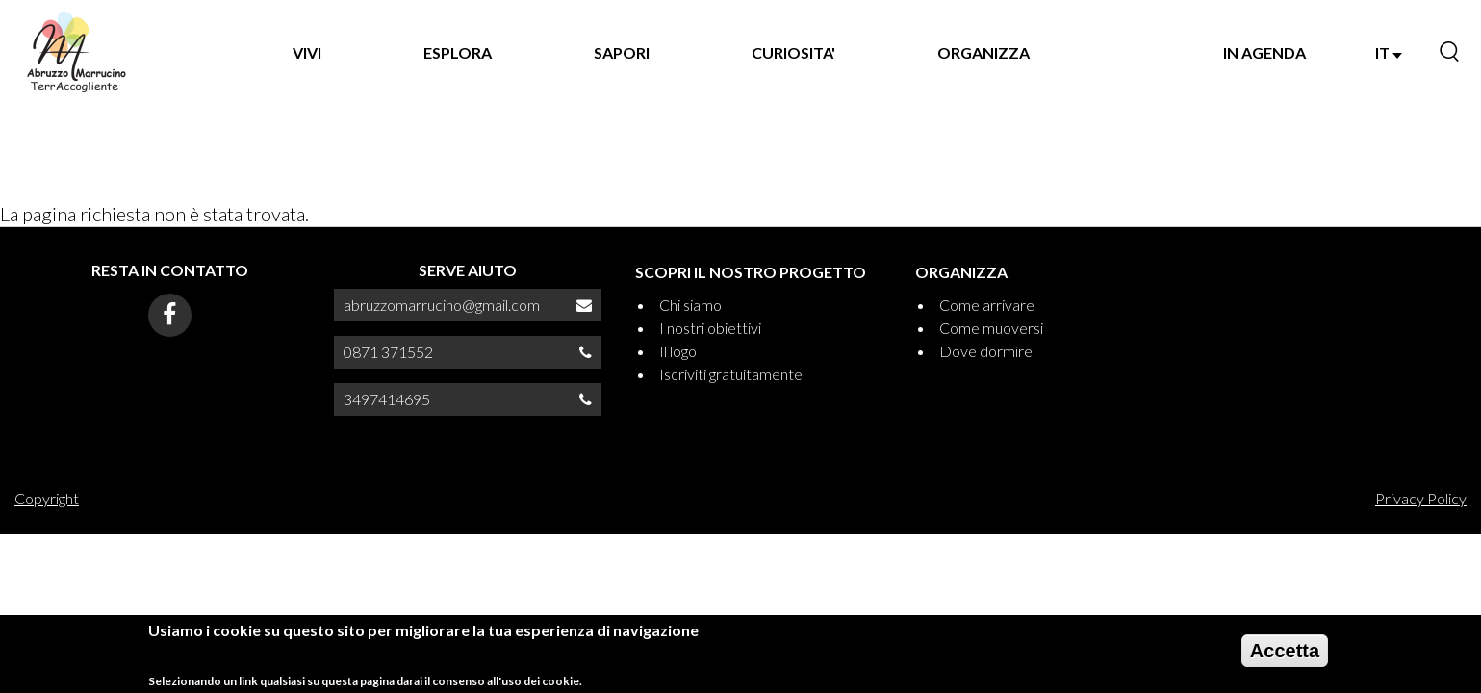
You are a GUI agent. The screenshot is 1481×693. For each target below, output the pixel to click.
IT (1388, 52)
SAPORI (622, 52)
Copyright (46, 498)
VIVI (307, 52)
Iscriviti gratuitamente (731, 374)
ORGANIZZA (983, 52)
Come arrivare (986, 304)
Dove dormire (986, 351)
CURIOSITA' (793, 52)
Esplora (457, 52)
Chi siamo (690, 304)
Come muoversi (991, 328)
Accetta (1284, 656)
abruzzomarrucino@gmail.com (442, 304)
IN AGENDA (1264, 52)
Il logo (678, 351)
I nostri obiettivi (710, 328)
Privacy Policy (1421, 498)
